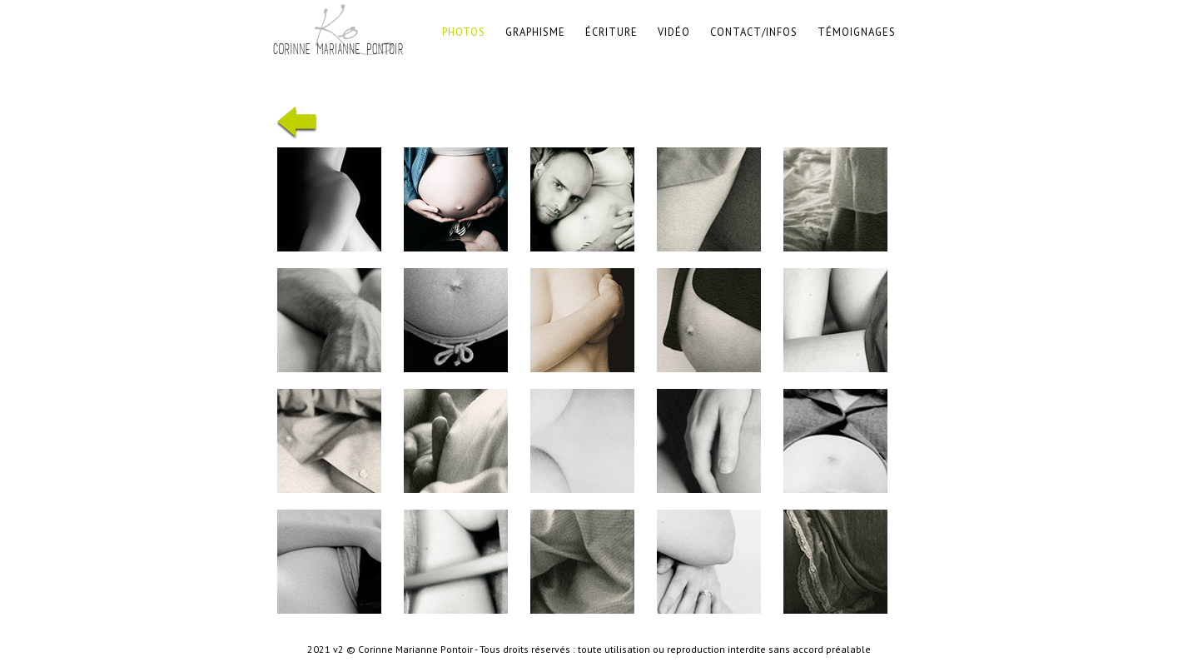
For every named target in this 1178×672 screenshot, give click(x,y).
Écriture (611, 31)
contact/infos (754, 31)
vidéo (674, 31)
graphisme (535, 31)
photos (463, 31)
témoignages (857, 31)
